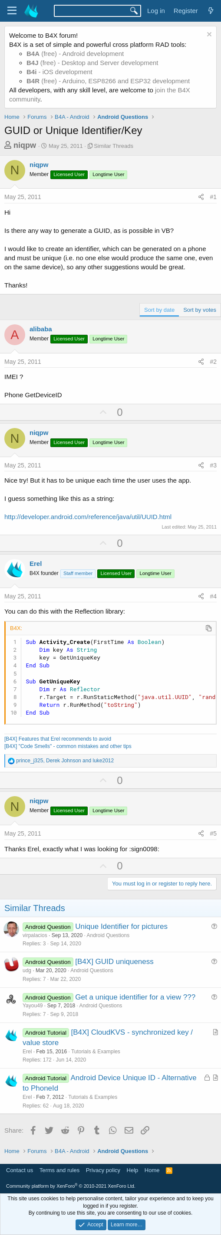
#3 (213, 465)
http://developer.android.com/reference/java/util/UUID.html (88, 516)
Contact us (19, 1170)
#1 (213, 196)
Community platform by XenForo (70, 1186)
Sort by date (159, 310)
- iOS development (59, 71)
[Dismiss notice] (208, 35)
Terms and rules (59, 1170)
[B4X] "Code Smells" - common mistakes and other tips (68, 746)
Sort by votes (199, 310)
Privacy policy (103, 1170)
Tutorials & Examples (95, 1052)
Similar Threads (113, 146)
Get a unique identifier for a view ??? (135, 997)
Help (133, 1170)
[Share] (201, 197)
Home (152, 1170)
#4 (213, 596)
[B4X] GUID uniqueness (114, 961)
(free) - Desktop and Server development (92, 62)
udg (27, 970)
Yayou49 (33, 1006)
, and (65, 761)
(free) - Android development (75, 53)
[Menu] (12, 11)
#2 (213, 361)
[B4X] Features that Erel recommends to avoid (57, 739)
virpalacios (35, 935)
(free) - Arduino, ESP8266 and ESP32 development (108, 81)
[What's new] (210, 11)
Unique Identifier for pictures (121, 926)
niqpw (24, 145)
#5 (213, 833)
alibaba (41, 329)
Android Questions (107, 935)
